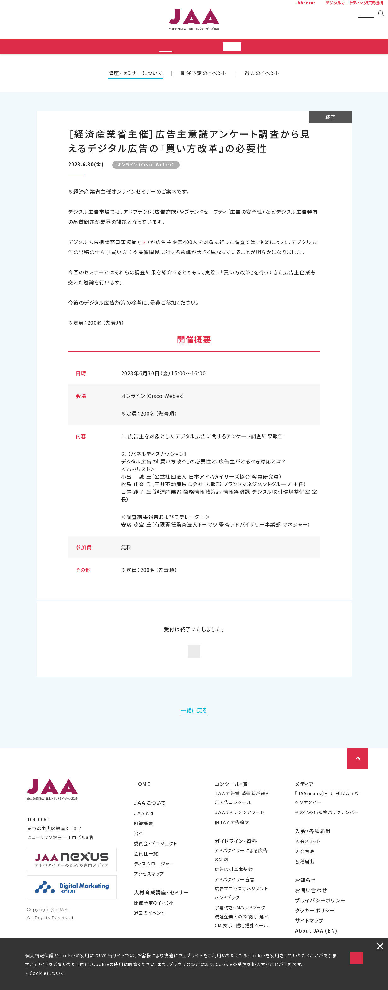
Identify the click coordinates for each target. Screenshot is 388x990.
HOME (142, 801)
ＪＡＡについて (150, 820)
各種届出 (304, 879)
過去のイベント (262, 75)
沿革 (139, 851)
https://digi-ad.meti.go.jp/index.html (191, 244)
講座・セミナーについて (135, 75)
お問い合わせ (311, 907)
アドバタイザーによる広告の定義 (241, 872)
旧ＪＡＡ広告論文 (232, 840)
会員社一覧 (146, 871)
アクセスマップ (149, 891)
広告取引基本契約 (234, 887)
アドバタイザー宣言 (235, 897)
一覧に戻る (194, 727)
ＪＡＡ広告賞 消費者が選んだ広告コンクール (242, 815)
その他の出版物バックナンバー (327, 830)
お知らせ (305, 897)
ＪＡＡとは (144, 831)
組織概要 (143, 841)
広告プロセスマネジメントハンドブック (241, 910)
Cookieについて (47, 973)
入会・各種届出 (313, 848)
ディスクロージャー (154, 881)
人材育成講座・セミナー (162, 910)
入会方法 (304, 869)
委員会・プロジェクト (155, 861)
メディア (304, 801)
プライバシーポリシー (320, 918)
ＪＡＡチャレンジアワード (239, 830)
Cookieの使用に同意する (300, 943)
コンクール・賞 (231, 801)
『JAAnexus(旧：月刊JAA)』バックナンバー (326, 815)
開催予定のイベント (204, 75)
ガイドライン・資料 (236, 858)
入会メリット (308, 859)
